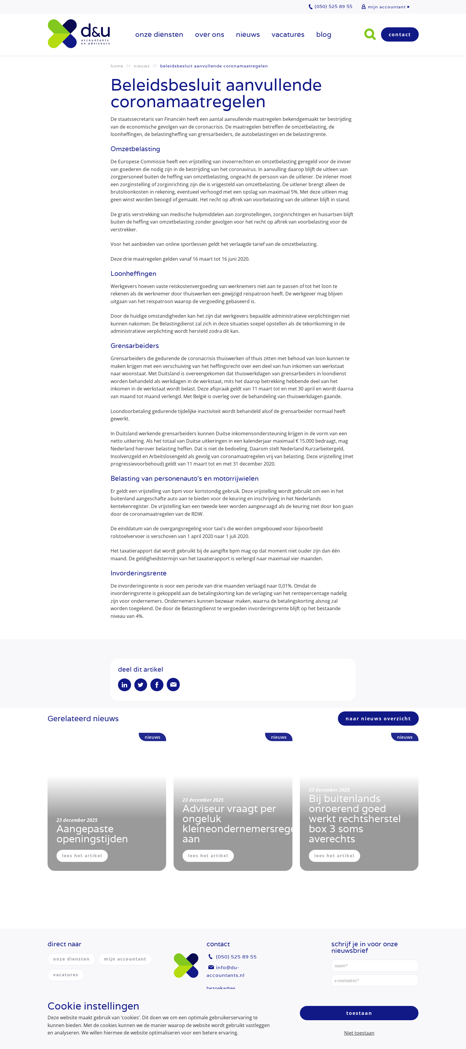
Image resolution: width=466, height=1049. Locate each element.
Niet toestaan (359, 1033)
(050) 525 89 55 (236, 957)
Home (117, 66)
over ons (209, 34)
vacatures (288, 34)
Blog (323, 34)
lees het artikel (82, 856)
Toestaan (359, 1013)
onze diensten (159, 34)
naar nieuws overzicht (378, 719)
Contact (400, 34)
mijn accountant (387, 7)
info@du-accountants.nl (226, 971)
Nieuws (248, 34)
